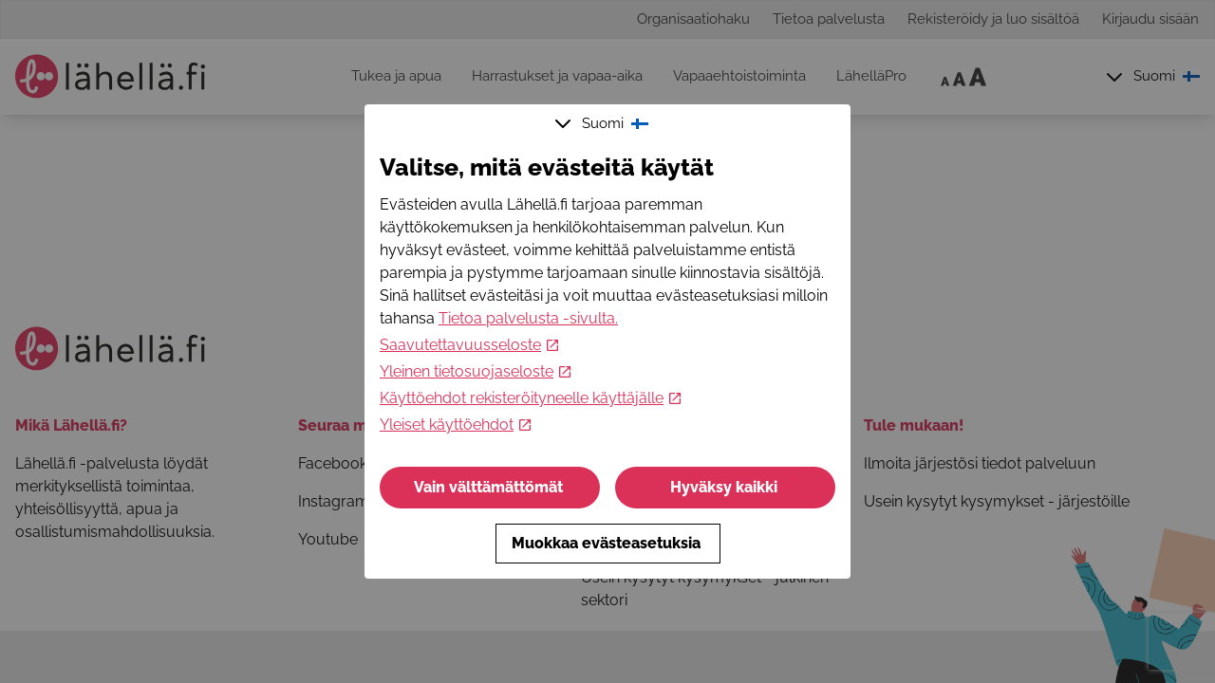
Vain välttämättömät (490, 487)
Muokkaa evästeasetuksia (608, 543)
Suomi (603, 123)
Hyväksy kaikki (725, 487)
